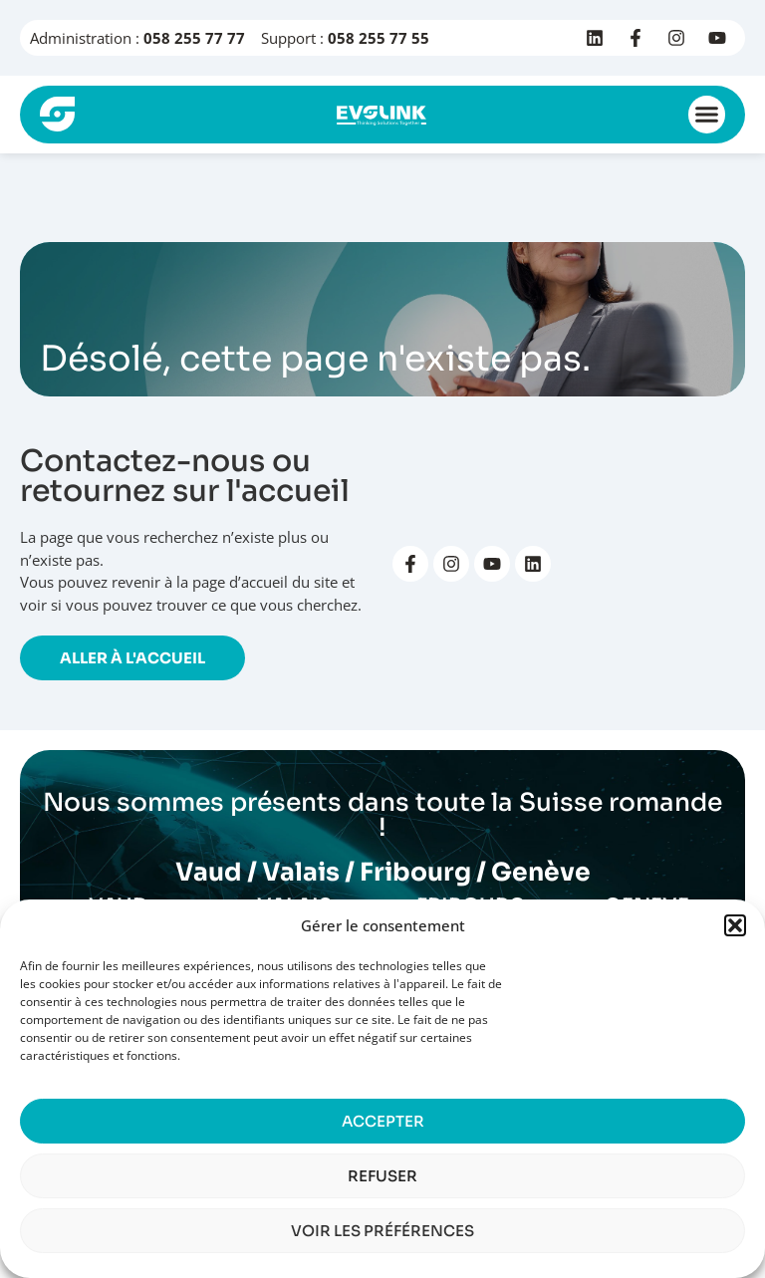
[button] (735, 925)
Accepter (383, 1121)
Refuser (382, 1175)
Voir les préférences (382, 1230)
